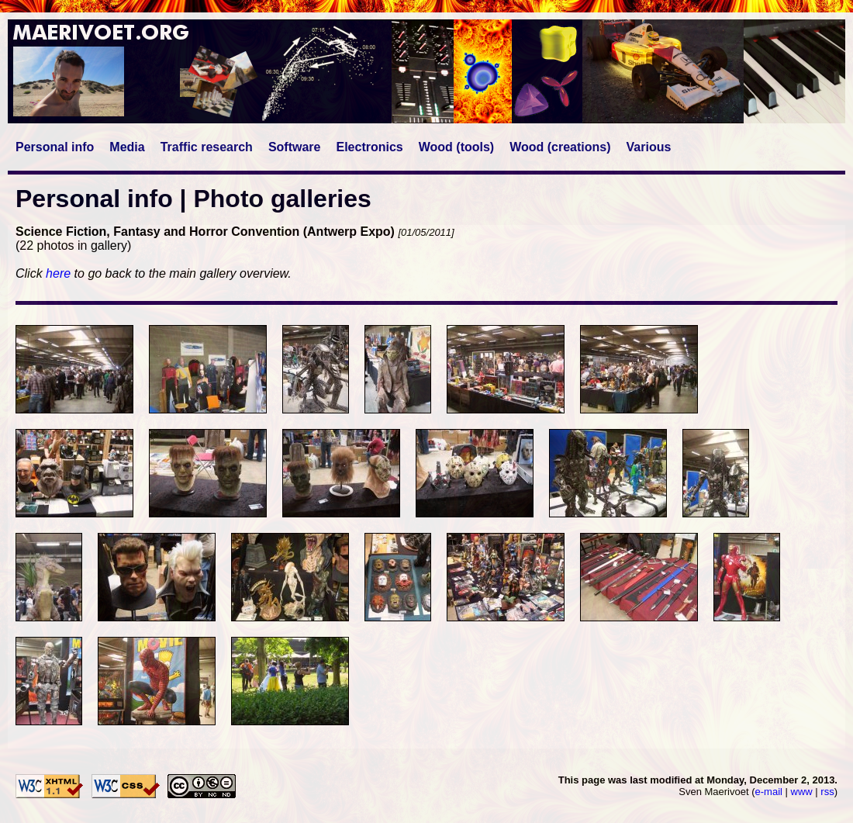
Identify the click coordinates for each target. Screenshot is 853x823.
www (802, 791)
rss (827, 791)
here (58, 273)
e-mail (768, 791)
